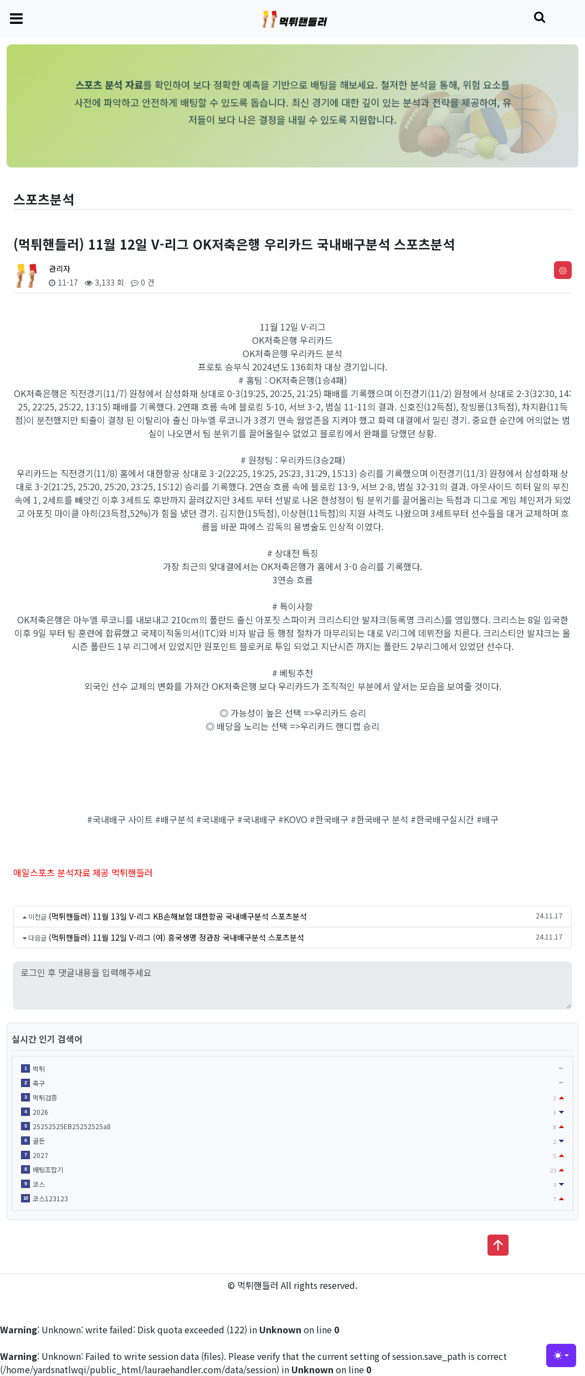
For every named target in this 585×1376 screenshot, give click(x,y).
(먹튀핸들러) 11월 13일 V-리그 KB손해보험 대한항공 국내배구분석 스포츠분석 (178, 916)
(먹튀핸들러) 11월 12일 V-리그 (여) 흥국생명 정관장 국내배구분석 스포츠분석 (176, 937)
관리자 (59, 268)
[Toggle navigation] (16, 18)
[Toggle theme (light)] (561, 1355)
